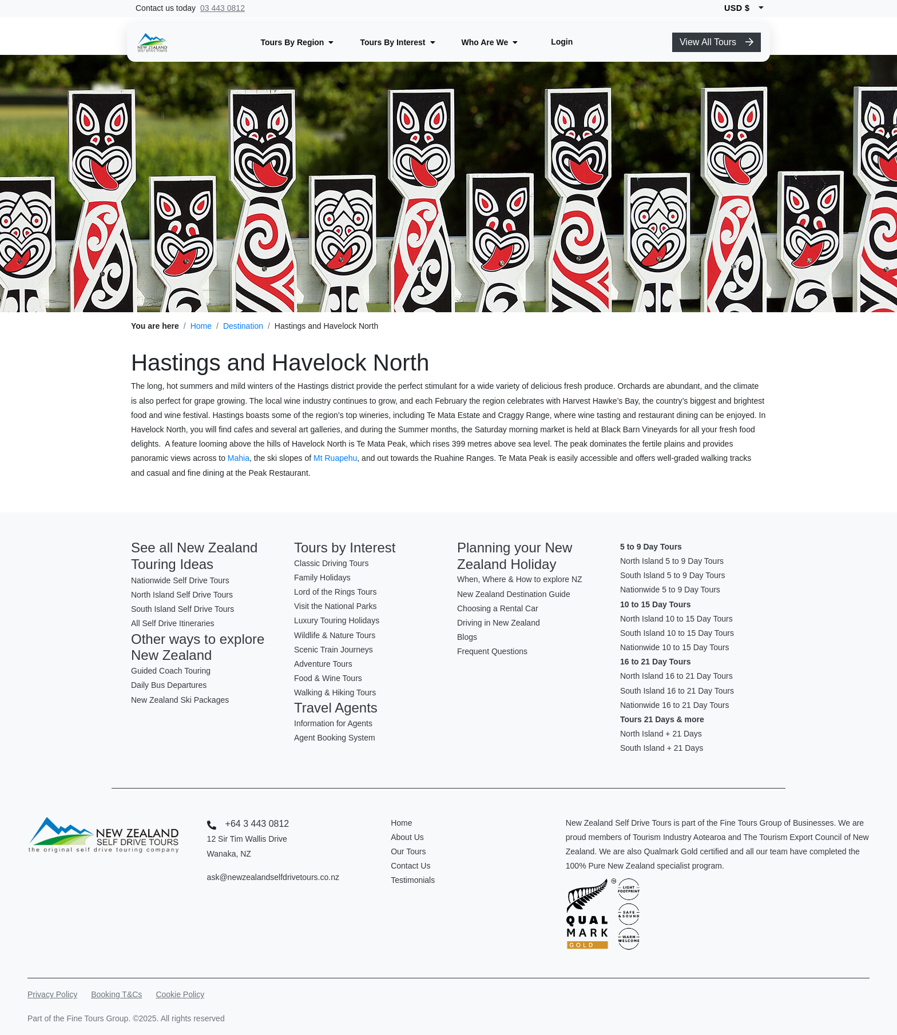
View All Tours (716, 42)
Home (201, 326)
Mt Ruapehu (335, 458)
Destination (243, 326)
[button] (296, 42)
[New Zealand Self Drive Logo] (152, 42)
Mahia (238, 458)
